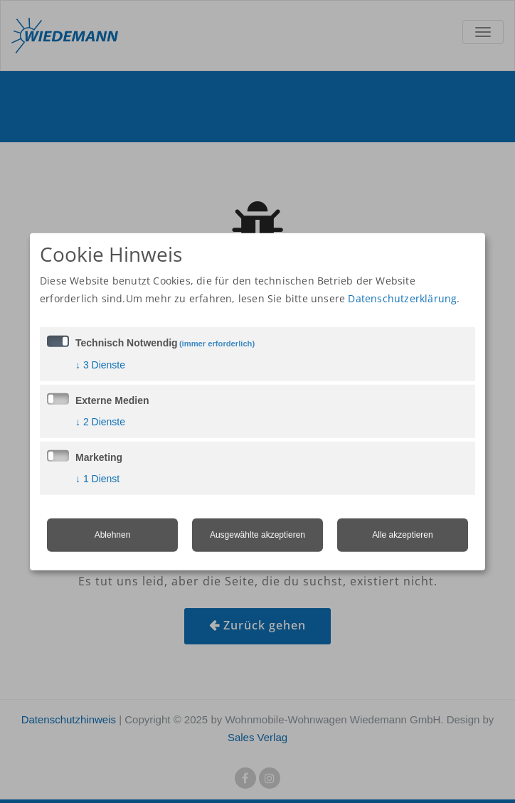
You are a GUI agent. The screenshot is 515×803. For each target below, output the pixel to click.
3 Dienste (100, 365)
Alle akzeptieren (402, 535)
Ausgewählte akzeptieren (257, 535)
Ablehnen (113, 535)
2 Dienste (100, 421)
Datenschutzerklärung (402, 298)
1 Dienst (97, 478)
